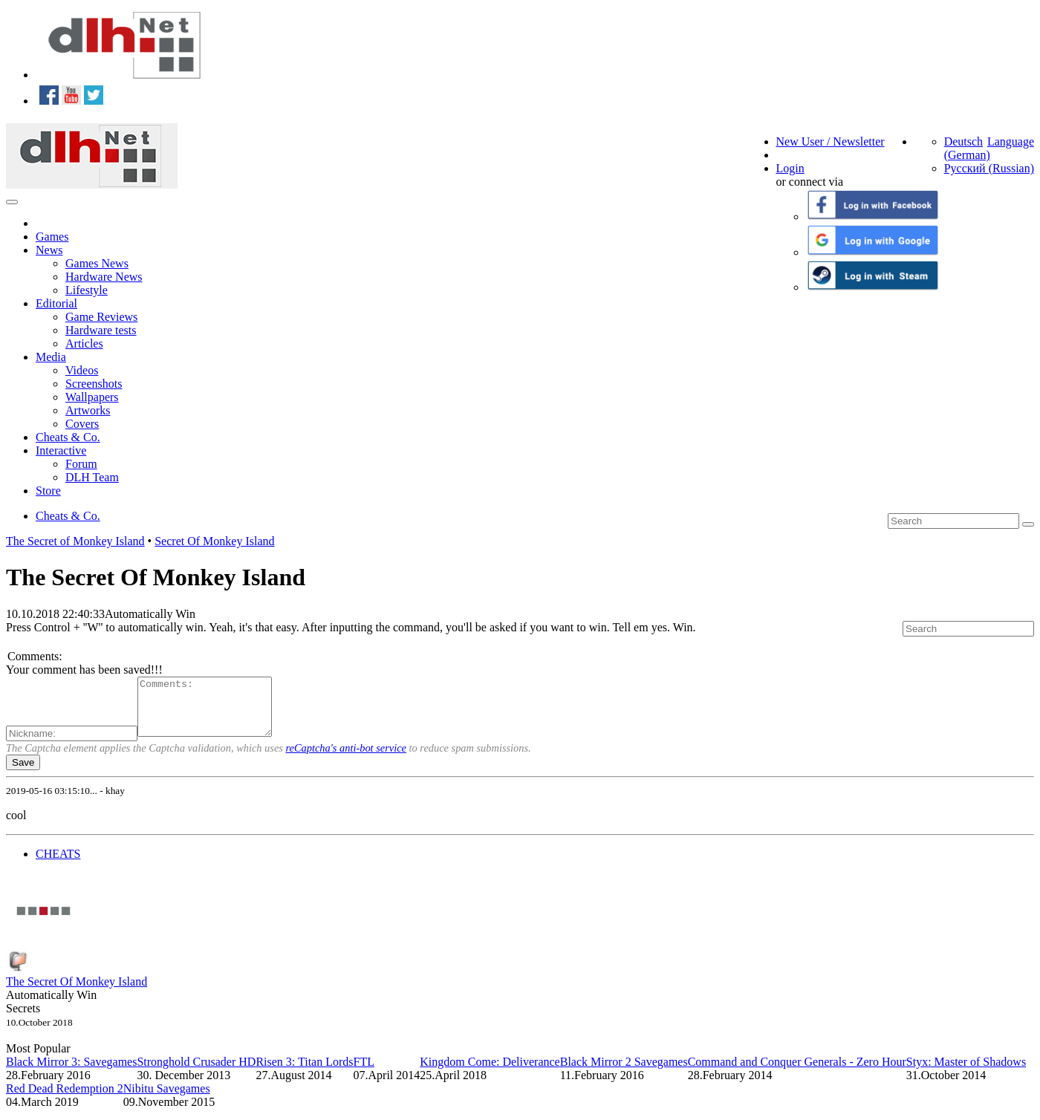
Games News (97, 263)
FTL (364, 1073)
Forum (81, 464)
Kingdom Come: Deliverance (489, 1073)
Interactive (61, 450)
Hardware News (104, 276)
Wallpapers (92, 397)
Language (1010, 141)
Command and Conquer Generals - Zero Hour (797, 1073)
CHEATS (58, 865)
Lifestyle (86, 290)
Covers (82, 423)
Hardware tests (101, 330)
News (49, 250)
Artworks (87, 410)
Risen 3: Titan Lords (304, 1073)
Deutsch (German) (967, 148)
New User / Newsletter (830, 141)
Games (52, 236)
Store (48, 490)
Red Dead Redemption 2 (64, 1099)
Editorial (56, 303)
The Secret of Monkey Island (75, 541)
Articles (84, 343)
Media (51, 357)
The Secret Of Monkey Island (76, 992)
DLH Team (92, 477)
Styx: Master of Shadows (966, 1073)
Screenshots (93, 383)
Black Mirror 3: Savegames (71, 1073)
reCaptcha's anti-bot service (346, 759)
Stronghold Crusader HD (196, 1073)
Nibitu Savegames (166, 1099)
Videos (81, 370)
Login (790, 168)
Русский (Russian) (989, 168)
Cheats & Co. (68, 437)
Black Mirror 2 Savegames (624, 1073)
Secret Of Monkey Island (214, 541)
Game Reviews (101, 316)
